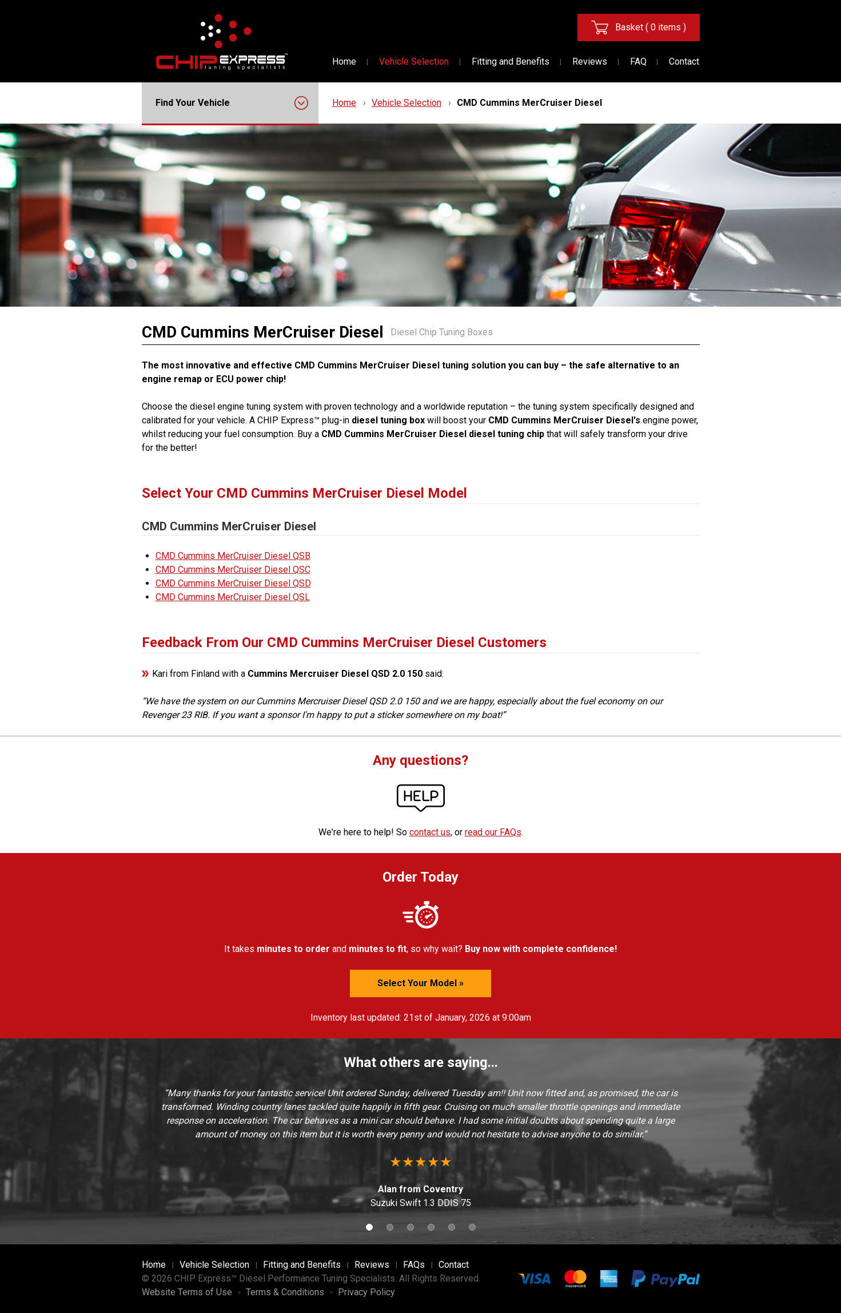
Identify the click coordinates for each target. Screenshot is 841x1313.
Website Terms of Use (187, 1292)
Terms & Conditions (285, 1292)
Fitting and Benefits (510, 61)
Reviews (589, 61)
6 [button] (472, 1227)
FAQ (638, 61)
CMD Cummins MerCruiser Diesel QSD (233, 583)
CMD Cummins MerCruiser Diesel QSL (233, 597)
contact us (430, 832)
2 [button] (389, 1227)
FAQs (414, 1264)
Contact (684, 61)
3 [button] (410, 1227)
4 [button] (431, 1227)
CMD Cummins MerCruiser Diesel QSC (233, 569)
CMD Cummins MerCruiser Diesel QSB (233, 555)
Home (344, 61)
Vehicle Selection (414, 61)
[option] (421, 1148)
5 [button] (451, 1227)
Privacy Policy (366, 1292)
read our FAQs (493, 832)
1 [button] (369, 1227)
